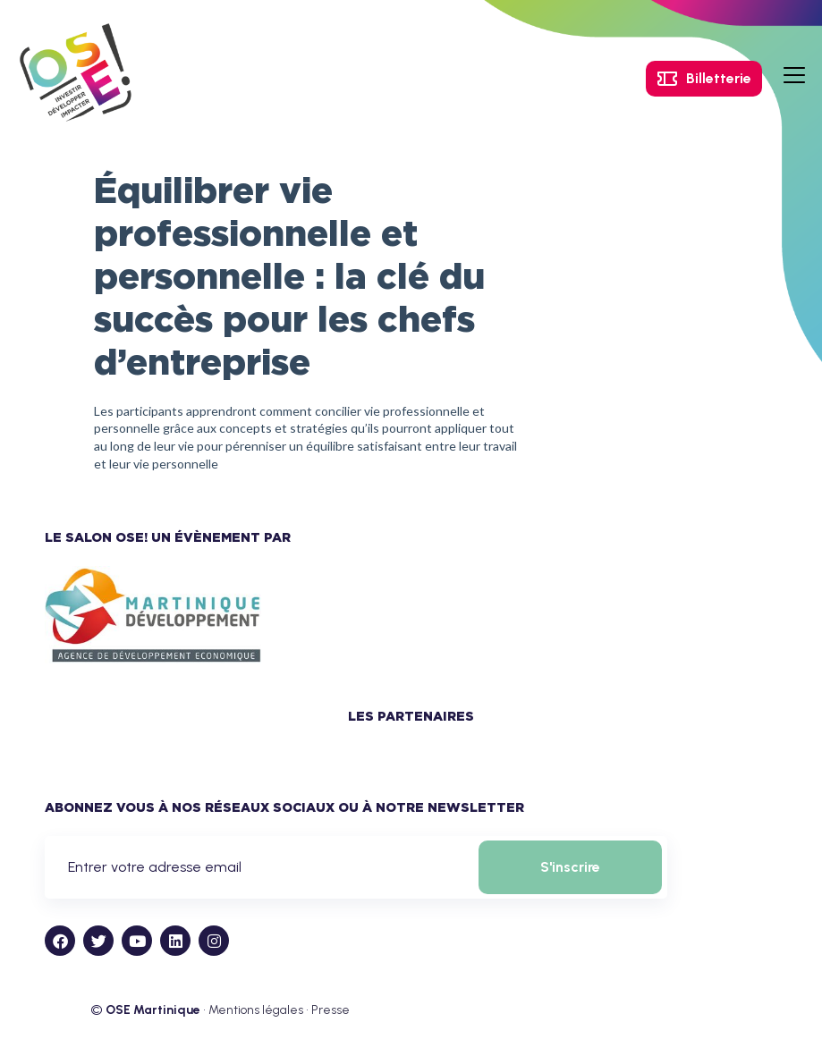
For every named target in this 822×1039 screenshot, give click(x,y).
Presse (330, 1010)
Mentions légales (255, 1010)
